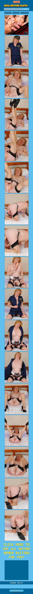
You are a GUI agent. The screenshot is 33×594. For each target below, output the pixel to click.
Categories (8, 12)
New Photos (16, 12)
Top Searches (24, 12)
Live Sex (16, 2)
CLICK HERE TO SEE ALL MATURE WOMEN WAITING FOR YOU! (16, 550)
